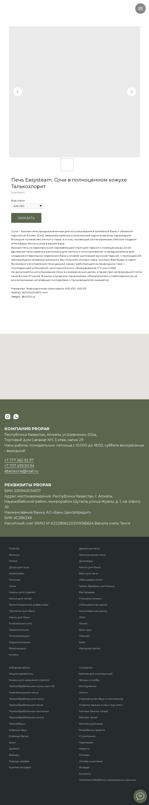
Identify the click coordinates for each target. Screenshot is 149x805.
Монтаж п (85, 717)
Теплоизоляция (19, 635)
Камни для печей (20, 598)
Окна (12, 586)
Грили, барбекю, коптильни (97, 586)
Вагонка (14, 554)
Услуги (83, 692)
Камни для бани (89, 567)
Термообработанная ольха (26, 704)
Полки (13, 561)
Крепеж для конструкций (95, 673)
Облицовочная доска (93, 604)
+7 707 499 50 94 (19, 466)
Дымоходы (86, 561)
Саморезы (85, 667)
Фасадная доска (89, 648)
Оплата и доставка (91, 761)
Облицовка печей (90, 579)
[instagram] (7, 416)
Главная (14, 548)
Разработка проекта (92, 730)
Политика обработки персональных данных (107, 779)
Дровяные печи (89, 548)
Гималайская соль (20, 623)
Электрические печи (92, 554)
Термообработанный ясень (26, 698)
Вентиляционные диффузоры (28, 604)
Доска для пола (19, 567)
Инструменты (87, 686)
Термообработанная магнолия (29, 711)
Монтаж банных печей (93, 711)
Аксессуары (16, 573)
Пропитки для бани (22, 611)
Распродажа (87, 592)
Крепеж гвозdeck (20, 767)
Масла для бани (19, 617)
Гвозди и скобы (89, 680)
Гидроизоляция (19, 642)
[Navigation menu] (140, 8)
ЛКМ (82, 617)
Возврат (84, 767)
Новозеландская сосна (24, 692)
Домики (14, 748)
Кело (82, 642)
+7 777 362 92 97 (19, 460)
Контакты (85, 773)
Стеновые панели (90, 598)
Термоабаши (17, 723)
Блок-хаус (85, 629)
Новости (84, 748)
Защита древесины (21, 673)
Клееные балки (18, 736)
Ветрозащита (17, 648)
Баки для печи (88, 573)
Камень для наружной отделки (29, 680)
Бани (12, 742)
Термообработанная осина (26, 717)
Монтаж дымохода (91, 723)
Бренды (14, 755)
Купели (14, 654)
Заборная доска (19, 667)
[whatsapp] (16, 416)
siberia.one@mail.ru (21, 471)
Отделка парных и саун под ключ (101, 704)
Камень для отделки (22, 592)
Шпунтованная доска (93, 611)
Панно (83, 623)
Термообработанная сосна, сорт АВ (32, 686)
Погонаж (14, 579)
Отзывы (84, 755)
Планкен (84, 635)
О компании (87, 736)
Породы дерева (19, 761)
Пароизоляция (19, 629)
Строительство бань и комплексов (101, 698)
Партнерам (86, 742)
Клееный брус (18, 730)
